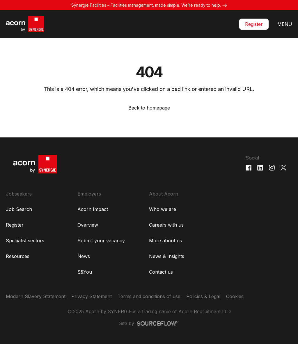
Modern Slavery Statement (35, 296)
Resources (17, 256)
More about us (165, 240)
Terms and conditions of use (149, 296)
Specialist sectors (25, 240)
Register (254, 24)
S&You (84, 272)
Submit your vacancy (101, 240)
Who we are (162, 209)
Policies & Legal (203, 296)
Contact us (161, 272)
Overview (87, 225)
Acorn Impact (92, 209)
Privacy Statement (91, 296)
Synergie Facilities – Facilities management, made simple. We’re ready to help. (146, 5)
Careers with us (166, 225)
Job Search (19, 209)
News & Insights (166, 256)
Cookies (235, 296)
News (83, 256)
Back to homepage (149, 108)
